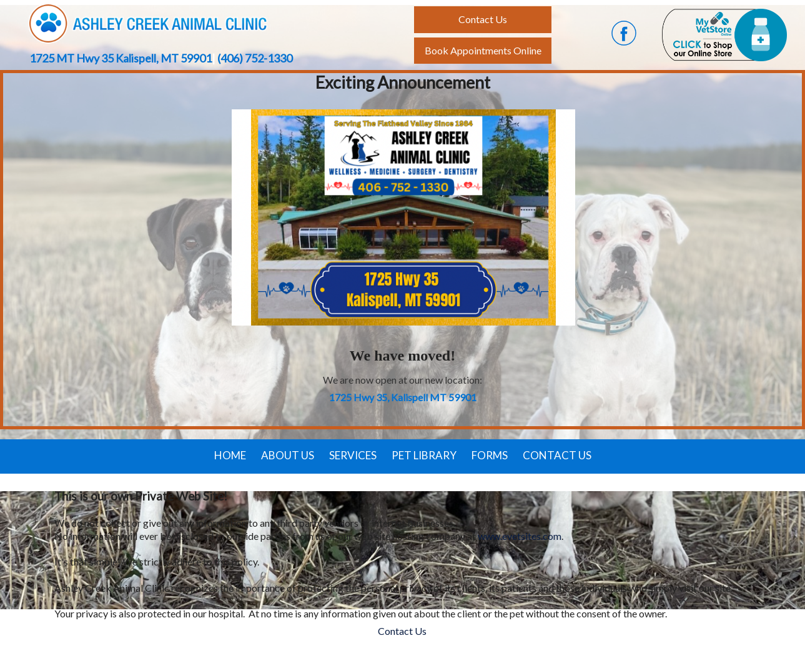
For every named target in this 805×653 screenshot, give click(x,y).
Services (353, 455)
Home (230, 455)
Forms (490, 455)
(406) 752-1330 (254, 58)
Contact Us (557, 455)
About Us (287, 455)
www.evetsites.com (519, 536)
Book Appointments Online (483, 50)
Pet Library (424, 455)
